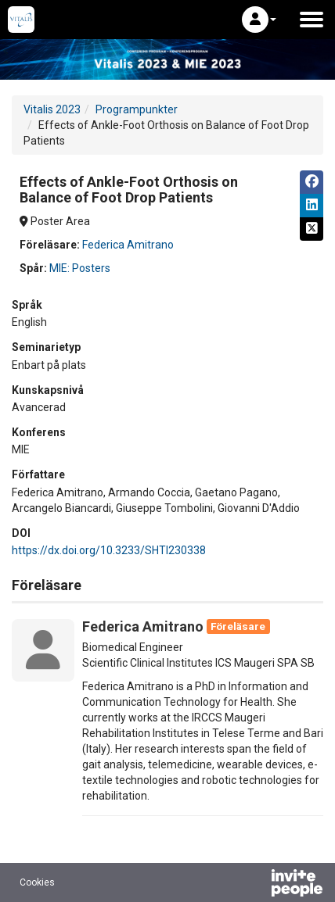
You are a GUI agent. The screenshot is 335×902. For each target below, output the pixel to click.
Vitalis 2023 (52, 109)
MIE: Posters (79, 268)
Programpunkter (136, 109)
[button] (259, 19)
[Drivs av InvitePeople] (255, 884)
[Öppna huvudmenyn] (311, 19)
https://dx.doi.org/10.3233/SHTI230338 (109, 550)
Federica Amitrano (128, 244)
